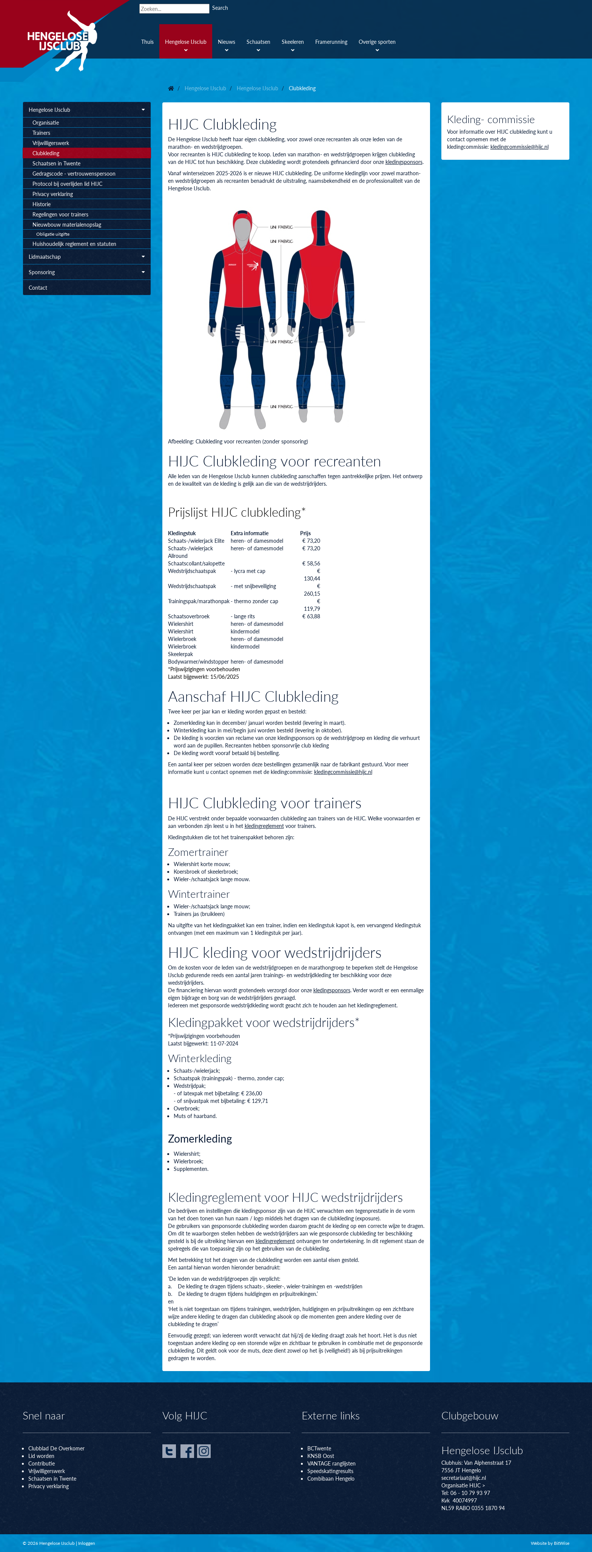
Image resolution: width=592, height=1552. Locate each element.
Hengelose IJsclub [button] (87, 109)
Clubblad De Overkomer (56, 1448)
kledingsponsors (403, 161)
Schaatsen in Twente (56, 163)
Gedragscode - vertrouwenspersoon (74, 173)
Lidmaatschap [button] (87, 256)
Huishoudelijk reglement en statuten (74, 243)
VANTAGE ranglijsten (331, 1463)
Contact (38, 287)
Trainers (41, 132)
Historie (41, 204)
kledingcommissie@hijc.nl (343, 771)
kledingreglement (264, 825)
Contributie (41, 1463)
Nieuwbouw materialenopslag (66, 224)
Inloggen (86, 1543)
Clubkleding (45, 153)
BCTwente (319, 1448)
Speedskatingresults (330, 1471)
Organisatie (45, 122)
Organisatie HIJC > (463, 1485)
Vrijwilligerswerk (50, 143)
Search (220, 7)
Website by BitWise (550, 1543)
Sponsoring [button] (87, 272)
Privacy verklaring (52, 194)
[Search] (174, 9)
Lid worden (41, 1455)
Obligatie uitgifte (52, 234)
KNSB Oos (319, 1455)
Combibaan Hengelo (331, 1478)
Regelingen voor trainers (60, 214)
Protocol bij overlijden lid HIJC (67, 183)
